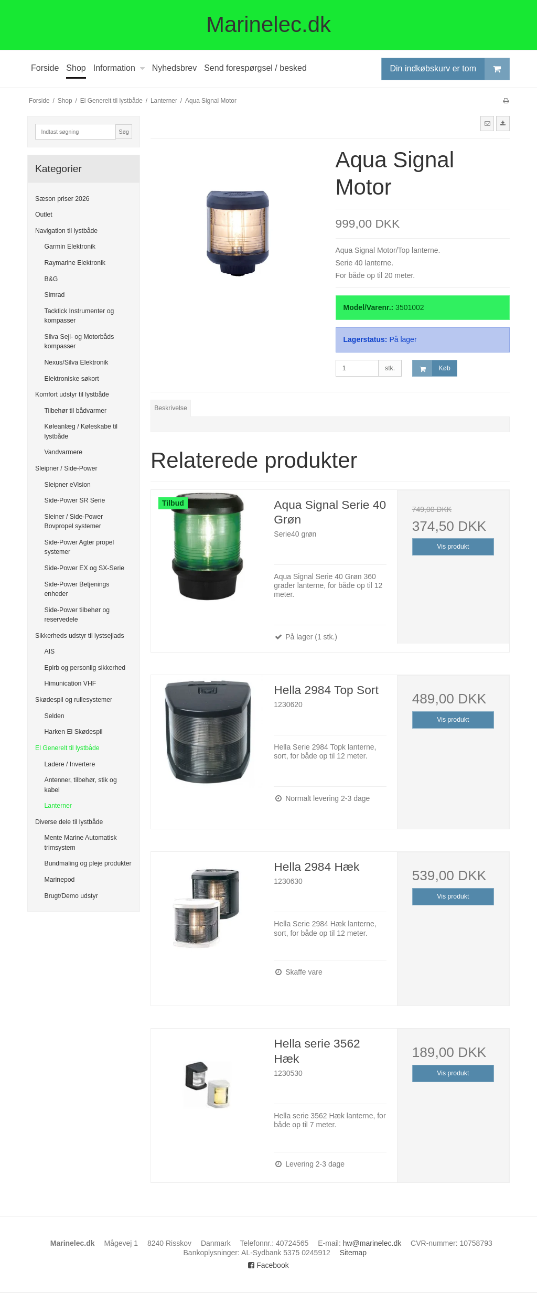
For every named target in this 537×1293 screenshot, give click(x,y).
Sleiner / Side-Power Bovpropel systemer (74, 521)
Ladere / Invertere (70, 764)
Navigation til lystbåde (66, 230)
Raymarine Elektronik (75, 262)
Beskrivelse (170, 408)
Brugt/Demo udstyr (71, 896)
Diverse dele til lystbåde (69, 822)
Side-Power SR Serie (75, 500)
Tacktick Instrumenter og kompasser (79, 315)
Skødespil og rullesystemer (73, 699)
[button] (487, 123)
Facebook (268, 1265)
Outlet (43, 214)
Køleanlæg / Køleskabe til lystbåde (81, 431)
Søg (123, 132)
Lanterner (58, 805)
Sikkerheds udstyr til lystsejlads (79, 635)
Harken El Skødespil (74, 731)
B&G (51, 279)
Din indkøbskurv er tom (450, 69)
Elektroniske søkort (72, 378)
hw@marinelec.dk (372, 1243)
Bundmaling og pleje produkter (88, 863)
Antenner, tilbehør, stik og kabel (81, 784)
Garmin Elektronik (70, 246)
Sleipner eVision (68, 484)
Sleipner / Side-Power (66, 468)
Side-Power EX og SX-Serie (85, 568)
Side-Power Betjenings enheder (77, 589)
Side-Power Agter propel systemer (79, 547)
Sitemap (353, 1252)
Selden (55, 716)
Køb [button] (431, 368)
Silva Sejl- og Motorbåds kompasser (79, 341)
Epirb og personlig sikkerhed (85, 667)
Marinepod (60, 879)
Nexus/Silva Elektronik (77, 362)
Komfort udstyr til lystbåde (72, 394)
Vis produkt (453, 546)
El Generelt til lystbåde (67, 748)
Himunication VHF (70, 683)
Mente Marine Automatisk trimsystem (81, 842)
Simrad (55, 294)
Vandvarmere (64, 452)
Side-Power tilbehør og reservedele (77, 614)
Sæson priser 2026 (62, 198)
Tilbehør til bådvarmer (76, 410)
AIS (50, 651)
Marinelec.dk (268, 24)
